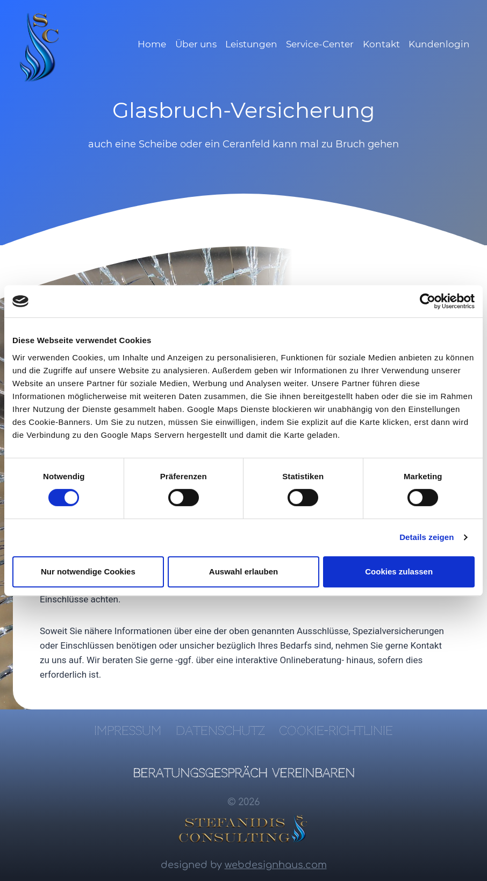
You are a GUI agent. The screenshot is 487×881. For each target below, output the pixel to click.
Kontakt (381, 44)
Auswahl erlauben (243, 571)
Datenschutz (220, 730)
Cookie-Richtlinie (336, 730)
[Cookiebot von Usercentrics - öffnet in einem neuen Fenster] (428, 301)
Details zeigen (426, 537)
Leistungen (251, 44)
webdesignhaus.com (276, 864)
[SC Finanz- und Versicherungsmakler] (39, 47)
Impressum (127, 730)
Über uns (196, 44)
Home (152, 44)
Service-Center (320, 44)
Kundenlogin (439, 44)
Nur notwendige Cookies (88, 571)
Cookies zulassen (399, 571)
